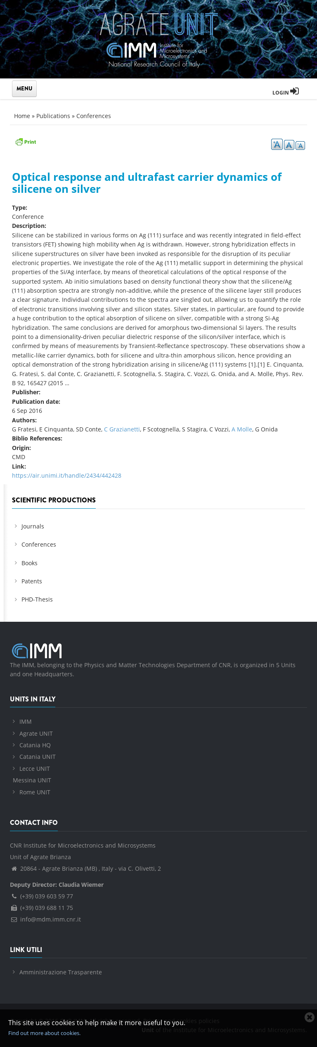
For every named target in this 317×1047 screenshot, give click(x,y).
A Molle (242, 429)
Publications (53, 116)
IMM (25, 721)
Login (285, 92)
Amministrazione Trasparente (60, 972)
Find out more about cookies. (44, 1033)
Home (22, 116)
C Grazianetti (122, 429)
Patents (31, 581)
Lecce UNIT (34, 768)
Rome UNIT (34, 792)
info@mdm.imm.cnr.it (45, 919)
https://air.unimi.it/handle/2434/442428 (66, 475)
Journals (32, 526)
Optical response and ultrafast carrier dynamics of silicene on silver (147, 182)
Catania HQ (35, 745)
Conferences (93, 116)
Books (29, 563)
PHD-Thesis (37, 599)
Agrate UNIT (36, 733)
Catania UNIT (37, 756)
